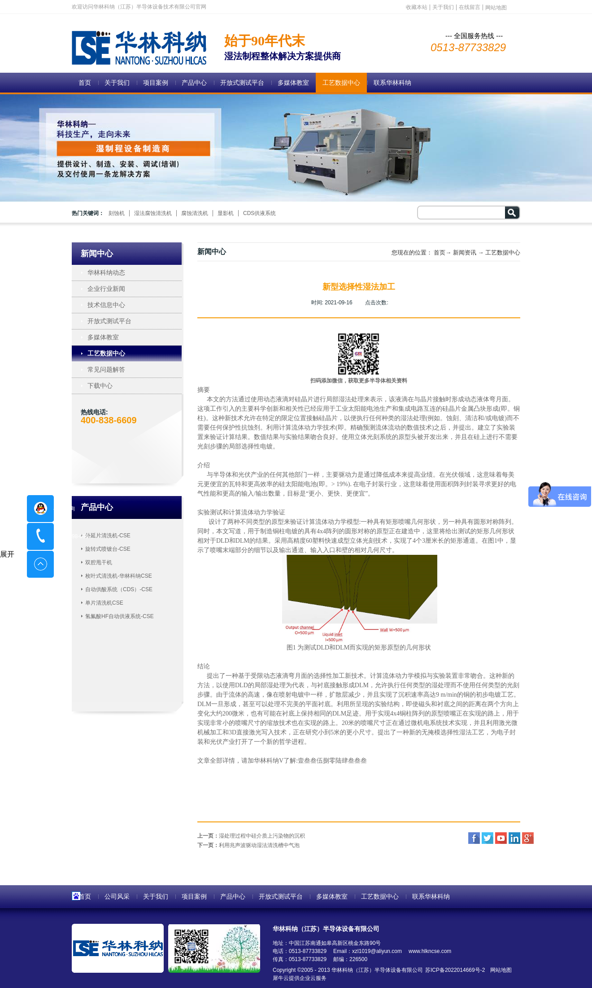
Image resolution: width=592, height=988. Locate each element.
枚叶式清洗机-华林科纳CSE (118, 576)
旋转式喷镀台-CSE (108, 549)
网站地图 (499, 970)
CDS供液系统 (259, 213)
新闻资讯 (464, 252)
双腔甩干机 (98, 562)
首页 (84, 82)
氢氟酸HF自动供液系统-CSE (119, 616)
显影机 (226, 213)
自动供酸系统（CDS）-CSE (118, 589)
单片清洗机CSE (104, 603)
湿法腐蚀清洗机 (153, 213)
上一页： (251, 836)
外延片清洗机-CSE (108, 535)
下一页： (248, 845)
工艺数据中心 (502, 252)
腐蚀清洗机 (194, 213)
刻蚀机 (117, 213)
